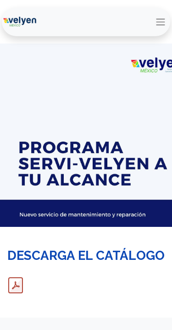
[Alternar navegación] (160, 22)
